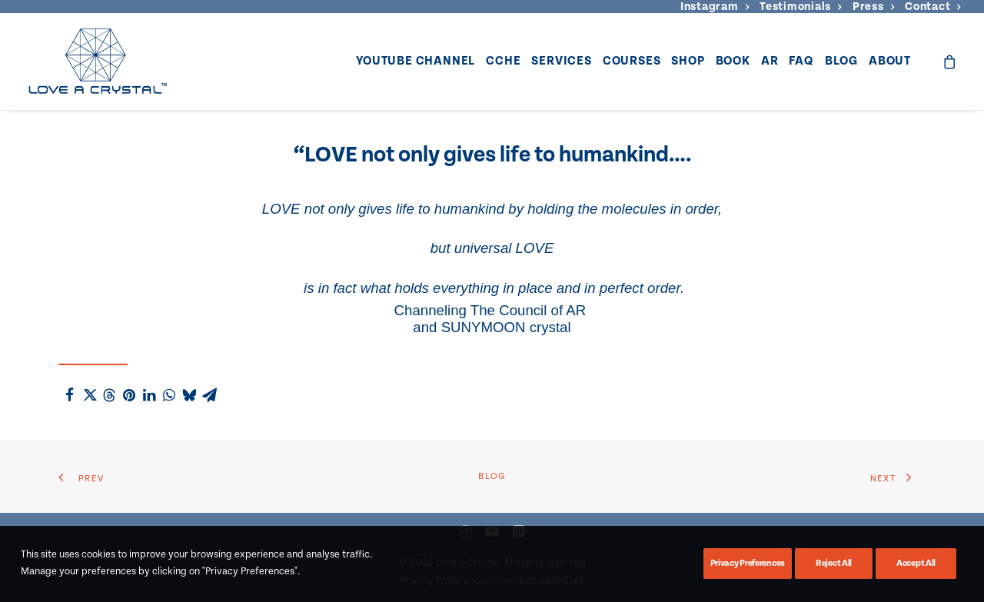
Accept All (916, 563)
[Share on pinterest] (129, 395)
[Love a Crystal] (97, 61)
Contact (933, 6)
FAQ (801, 61)
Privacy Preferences (747, 563)
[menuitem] (714, 6)
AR (770, 61)
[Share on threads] (109, 395)
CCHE (503, 61)
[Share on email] (209, 395)
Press (873, 6)
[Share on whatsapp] (169, 395)
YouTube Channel (415, 61)
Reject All (834, 563)
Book (733, 61)
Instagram (714, 6)
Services (561, 61)
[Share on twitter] (89, 395)
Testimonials (801, 6)
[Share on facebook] (69, 395)
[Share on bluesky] (189, 395)
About (890, 61)
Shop (687, 61)
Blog (841, 61)
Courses (632, 61)
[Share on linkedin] (149, 395)
